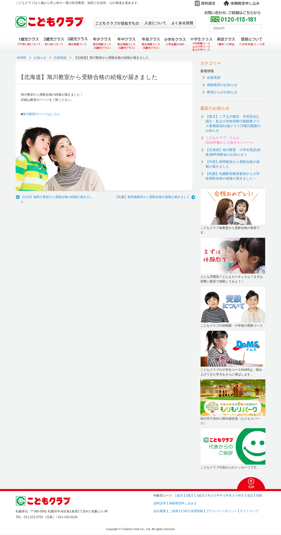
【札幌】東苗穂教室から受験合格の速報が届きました (152, 197)
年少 (210, 495)
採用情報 (196, 511)
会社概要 (160, 511)
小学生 (239, 495)
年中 (219, 495)
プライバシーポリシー (221, 511)
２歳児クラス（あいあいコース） (54, 43)
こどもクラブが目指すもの (117, 23)
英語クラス (226, 43)
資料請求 (160, 503)
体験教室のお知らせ (222, 85)
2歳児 (190, 495)
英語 (250, 495)
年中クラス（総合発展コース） (126, 43)
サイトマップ (249, 511)
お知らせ (40, 58)
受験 (259, 495)
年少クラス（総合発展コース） (102, 43)
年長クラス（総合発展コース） (151, 43)
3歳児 (200, 495)
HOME (21, 58)
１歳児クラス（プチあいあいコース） (29, 43)
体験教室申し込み (181, 503)
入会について (155, 23)
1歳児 (179, 495)
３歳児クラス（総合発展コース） (78, 43)
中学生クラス (202, 43)
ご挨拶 (173, 511)
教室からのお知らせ (222, 92)
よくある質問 (182, 23)
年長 (229, 495)
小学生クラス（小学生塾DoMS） (176, 43)
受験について (252, 43)
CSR (184, 511)
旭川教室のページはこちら (41, 114)
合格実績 (60, 58)
